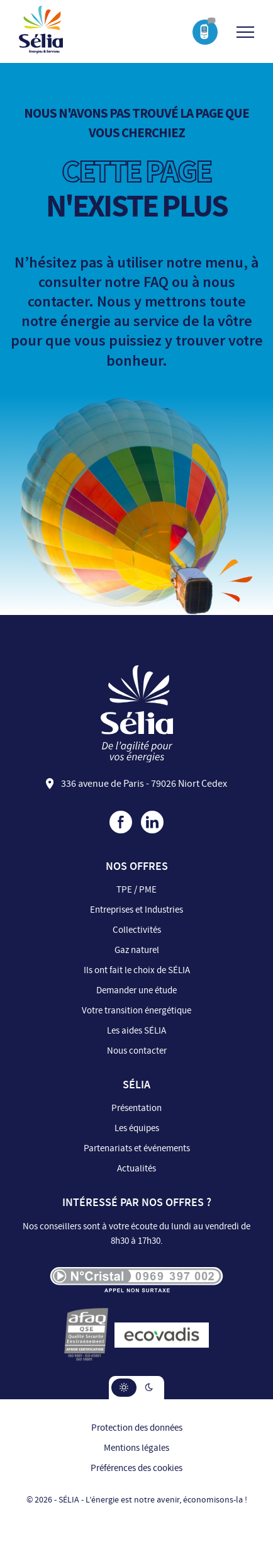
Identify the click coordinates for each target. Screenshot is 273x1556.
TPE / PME (136, 890)
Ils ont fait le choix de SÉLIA (137, 970)
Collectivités (137, 930)
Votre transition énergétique (136, 1011)
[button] (123, 1387)
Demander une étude (136, 990)
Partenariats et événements (137, 1148)
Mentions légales (136, 1448)
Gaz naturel (136, 950)
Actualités (136, 1169)
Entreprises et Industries (136, 910)
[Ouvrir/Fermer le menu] (245, 32)
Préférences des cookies (136, 1468)
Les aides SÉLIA (136, 1031)
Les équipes (136, 1128)
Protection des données (136, 1428)
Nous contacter (137, 1051)
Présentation (136, 1108)
